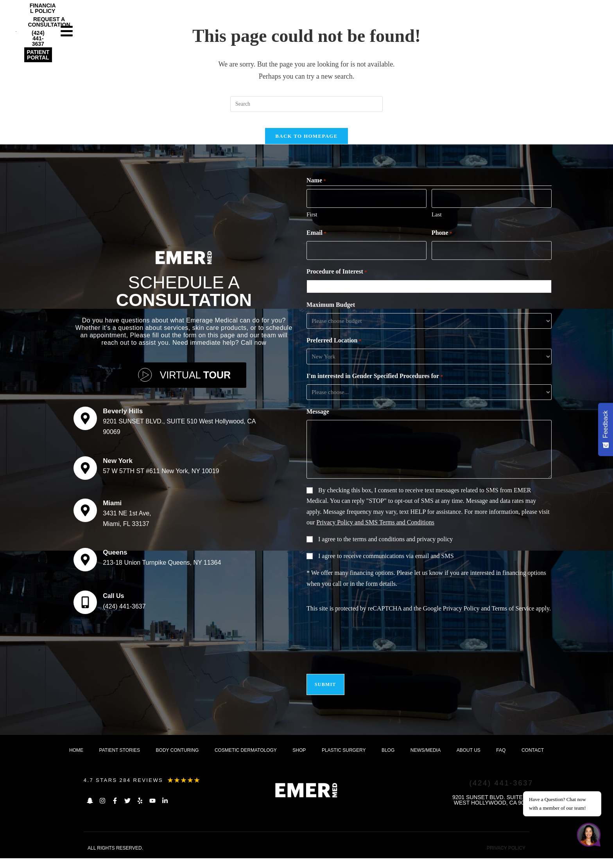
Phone (442, 240)
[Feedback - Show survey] (605, 429)
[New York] (85, 472)
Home (76, 751)
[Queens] (85, 564)
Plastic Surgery (344, 751)
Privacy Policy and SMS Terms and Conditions (375, 527)
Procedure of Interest (336, 277)
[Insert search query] (306, 104)
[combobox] (431, 292)
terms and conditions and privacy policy (403, 544)
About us (468, 751)
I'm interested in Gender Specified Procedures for (374, 382)
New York (118, 465)
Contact (533, 751)
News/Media (425, 751)
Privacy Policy (461, 613)
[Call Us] (85, 606)
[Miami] (85, 514)
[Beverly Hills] (85, 422)
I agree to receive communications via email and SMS (386, 561)
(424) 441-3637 (124, 610)
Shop (299, 751)
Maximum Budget (330, 310)
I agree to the (385, 544)
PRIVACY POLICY (506, 849)
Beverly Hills (123, 415)
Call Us (113, 600)
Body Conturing (177, 751)
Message (317, 417)
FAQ (500, 751)
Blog (388, 751)
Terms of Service (512, 613)
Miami (112, 507)
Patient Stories (119, 751)
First (311, 221)
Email (316, 240)
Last (437, 221)
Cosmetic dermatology (246, 751)
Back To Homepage (306, 144)
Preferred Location (333, 346)
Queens (115, 556)
